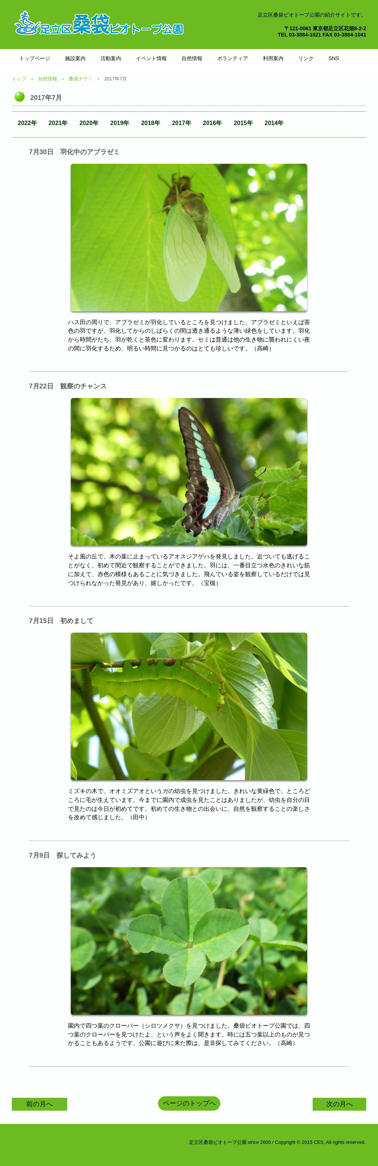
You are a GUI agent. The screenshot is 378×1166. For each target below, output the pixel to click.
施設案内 (75, 58)
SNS (334, 58)
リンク (306, 58)
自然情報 (192, 58)
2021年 (58, 123)
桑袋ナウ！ (81, 79)
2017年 (181, 123)
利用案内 (273, 58)
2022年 (27, 123)
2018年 (150, 123)
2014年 (274, 123)
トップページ (34, 58)
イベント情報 (151, 58)
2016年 (212, 123)
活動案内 (110, 58)
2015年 (243, 123)
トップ (19, 79)
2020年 (89, 123)
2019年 (120, 123)
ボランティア (232, 58)
